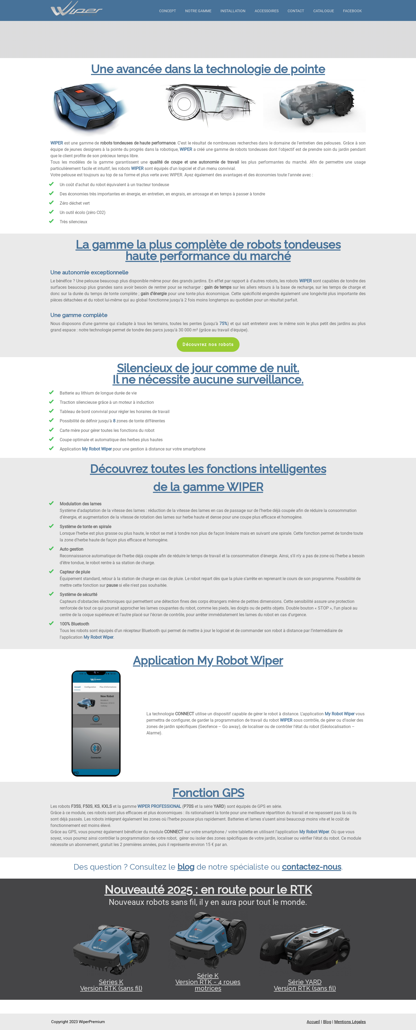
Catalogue (323, 11)
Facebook (352, 11)
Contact (296, 11)
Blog (327, 1021)
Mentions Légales (350, 1021)
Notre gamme (198, 11)
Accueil (313, 1021)
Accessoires (267, 11)
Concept (167, 11)
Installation (232, 11)
